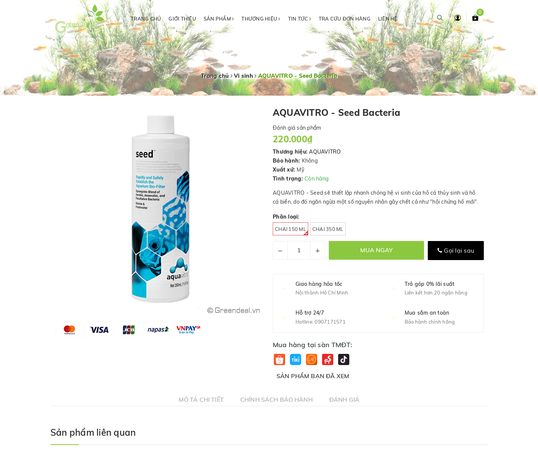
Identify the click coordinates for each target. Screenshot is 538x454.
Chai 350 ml (327, 229)
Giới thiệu (182, 19)
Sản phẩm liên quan (93, 432)
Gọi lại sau (455, 250)
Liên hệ (388, 19)
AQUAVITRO (325, 151)
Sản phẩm (219, 19)
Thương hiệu (260, 19)
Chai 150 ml (291, 230)
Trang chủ (146, 19)
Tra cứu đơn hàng (345, 19)
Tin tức (299, 19)
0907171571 (330, 322)
